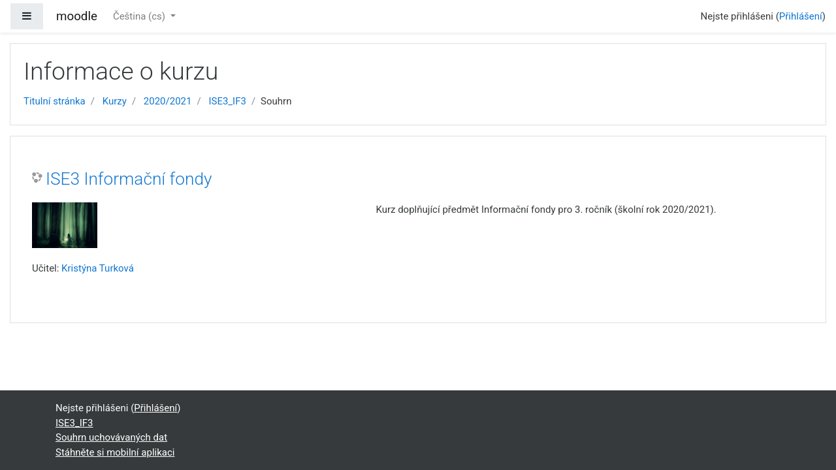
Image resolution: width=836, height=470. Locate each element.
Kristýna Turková (97, 268)
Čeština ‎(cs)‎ (140, 16)
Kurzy (115, 101)
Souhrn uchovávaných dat (111, 437)
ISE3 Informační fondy (129, 179)
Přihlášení (800, 16)
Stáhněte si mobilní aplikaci (115, 452)
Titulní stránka (55, 101)
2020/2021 (168, 101)
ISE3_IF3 (227, 101)
